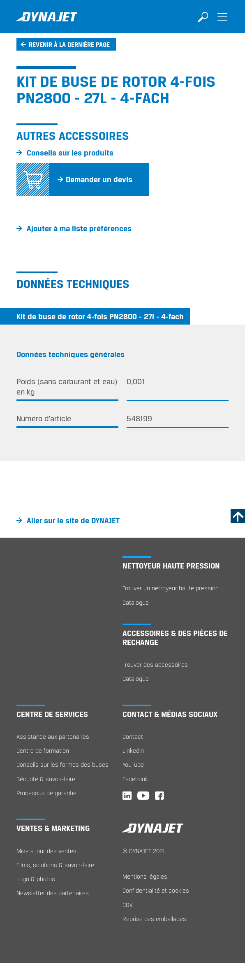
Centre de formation (42, 750)
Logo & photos (35, 878)
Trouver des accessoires (155, 664)
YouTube (133, 764)
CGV (127, 904)
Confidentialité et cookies (155, 890)
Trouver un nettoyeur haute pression (170, 588)
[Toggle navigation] (222, 22)
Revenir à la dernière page (69, 44)
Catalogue (135, 602)
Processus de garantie (46, 792)
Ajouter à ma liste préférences (79, 228)
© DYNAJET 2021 (143, 850)
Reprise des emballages (154, 918)
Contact (132, 736)
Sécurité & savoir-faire (45, 778)
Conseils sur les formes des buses (62, 764)
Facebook (135, 778)
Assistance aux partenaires (52, 736)
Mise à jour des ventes (46, 850)
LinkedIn (133, 750)
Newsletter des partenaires (52, 892)
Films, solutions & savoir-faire (55, 864)
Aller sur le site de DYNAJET (73, 520)
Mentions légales (144, 876)
